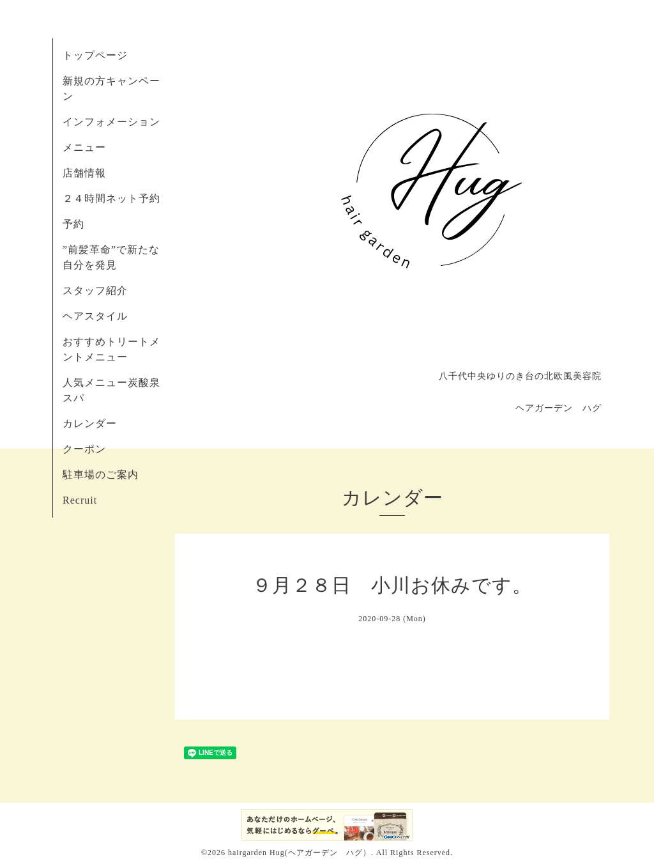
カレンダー (90, 423)
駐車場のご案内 (101, 474)
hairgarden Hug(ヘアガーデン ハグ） (299, 852)
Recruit (80, 500)
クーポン (84, 449)
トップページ (95, 55)
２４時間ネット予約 (111, 198)
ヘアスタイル (95, 316)
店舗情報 (84, 172)
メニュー (84, 147)
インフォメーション (111, 121)
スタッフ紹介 (95, 290)
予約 (73, 224)
